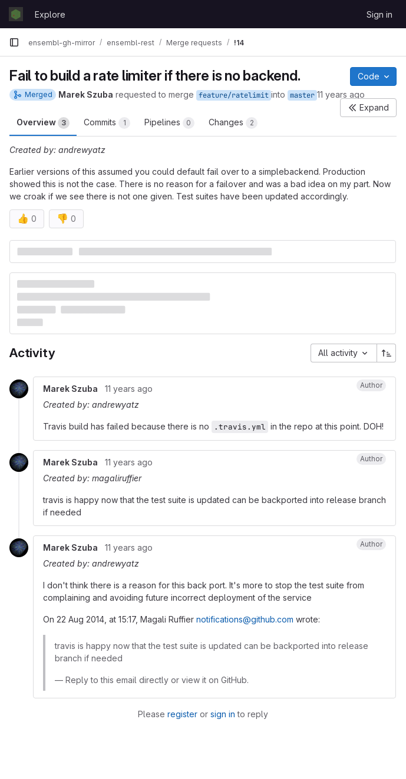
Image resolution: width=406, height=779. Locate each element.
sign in (222, 714)
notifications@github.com (244, 619)
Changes (233, 123)
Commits (107, 123)
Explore (50, 14)
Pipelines (169, 123)
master (302, 95)
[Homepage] (15, 14)
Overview (43, 123)
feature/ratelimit (234, 95)
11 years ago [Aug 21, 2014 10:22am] (341, 94)
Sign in (379, 14)
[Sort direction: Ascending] (386, 353)
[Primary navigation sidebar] (14, 42)
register (182, 714)
